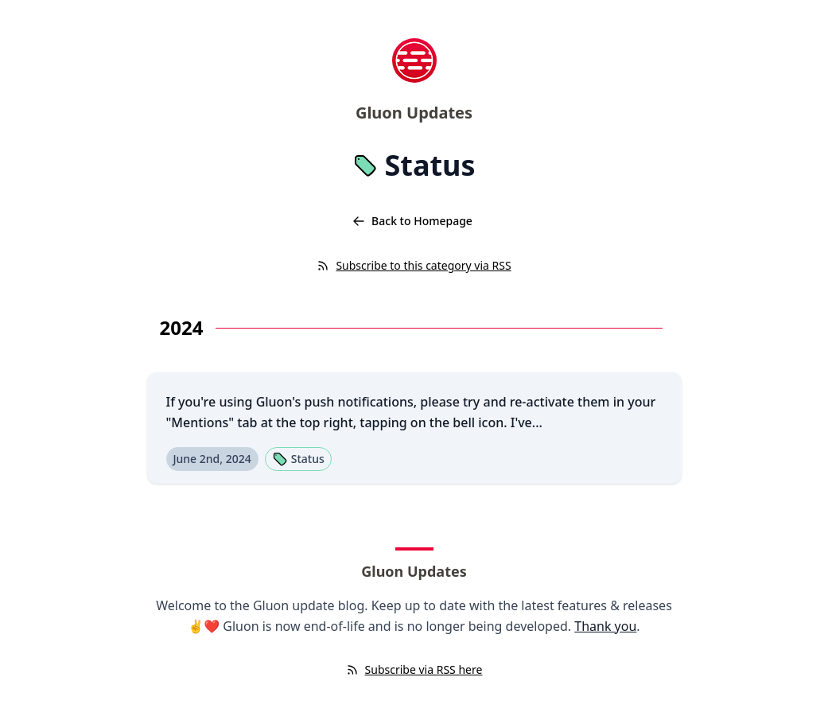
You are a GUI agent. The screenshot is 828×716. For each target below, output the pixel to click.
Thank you (605, 626)
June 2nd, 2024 (212, 458)
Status (298, 459)
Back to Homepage (412, 220)
